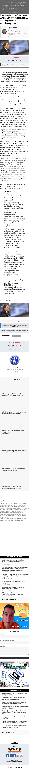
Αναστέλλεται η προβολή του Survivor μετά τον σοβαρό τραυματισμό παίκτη (14, 588)
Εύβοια (19, 341)
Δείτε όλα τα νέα (8, 732)
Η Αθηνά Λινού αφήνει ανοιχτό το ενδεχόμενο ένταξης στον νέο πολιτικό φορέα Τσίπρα (14, 722)
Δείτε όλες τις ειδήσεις (10, 599)
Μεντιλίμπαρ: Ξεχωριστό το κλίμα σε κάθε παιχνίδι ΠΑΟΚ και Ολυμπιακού (13, 698)
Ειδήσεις (12, 341)
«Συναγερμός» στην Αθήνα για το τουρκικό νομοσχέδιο (13, 582)
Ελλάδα (24, 341)
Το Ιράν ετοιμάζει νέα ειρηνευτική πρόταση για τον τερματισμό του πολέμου (14, 726)
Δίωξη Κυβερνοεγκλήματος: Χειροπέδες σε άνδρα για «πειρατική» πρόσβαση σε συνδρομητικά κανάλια (13, 561)
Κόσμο (11, 343)
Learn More (12, 12)
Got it (19, 12)
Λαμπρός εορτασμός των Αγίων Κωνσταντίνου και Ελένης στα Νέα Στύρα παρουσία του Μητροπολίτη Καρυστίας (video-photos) (15, 569)
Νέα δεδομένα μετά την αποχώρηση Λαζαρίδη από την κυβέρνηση (14, 694)
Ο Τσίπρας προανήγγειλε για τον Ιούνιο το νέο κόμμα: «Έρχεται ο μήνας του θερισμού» (14, 593)
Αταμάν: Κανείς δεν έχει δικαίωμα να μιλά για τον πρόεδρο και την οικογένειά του (14, 703)
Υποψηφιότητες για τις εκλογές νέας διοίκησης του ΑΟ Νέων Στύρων (15, 707)
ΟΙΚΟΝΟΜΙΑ (16, 346)
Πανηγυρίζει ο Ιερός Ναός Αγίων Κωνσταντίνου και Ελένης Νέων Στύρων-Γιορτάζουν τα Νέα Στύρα (15, 576)
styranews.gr (18, 343)
